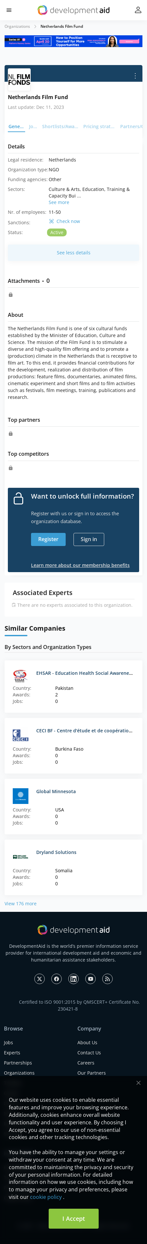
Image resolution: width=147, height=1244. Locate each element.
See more (59, 202)
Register (48, 539)
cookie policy (46, 1197)
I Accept (73, 1218)
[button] (9, 10)
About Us (87, 1042)
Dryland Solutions (56, 852)
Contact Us (89, 1052)
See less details (73, 252)
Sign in (89, 539)
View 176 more (21, 903)
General (16, 126)
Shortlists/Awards (60, 126)
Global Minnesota (56, 791)
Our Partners (91, 1073)
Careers (85, 1063)
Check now (68, 221)
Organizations (17, 26)
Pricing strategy (99, 126)
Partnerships (18, 1063)
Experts (12, 1052)
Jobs (34, 126)
